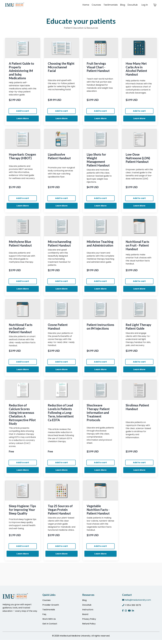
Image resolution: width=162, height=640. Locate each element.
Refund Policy (89, 623)
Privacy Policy (89, 619)
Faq (44, 614)
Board (85, 614)
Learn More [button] (23, 119)
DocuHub (132, 4)
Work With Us (49, 619)
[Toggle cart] (155, 5)
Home (85, 4)
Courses (95, 4)
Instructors (87, 609)
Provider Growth (50, 605)
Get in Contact (49, 623)
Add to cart (22, 110)
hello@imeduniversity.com (138, 600)
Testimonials (110, 4)
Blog (122, 4)
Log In (144, 4)
